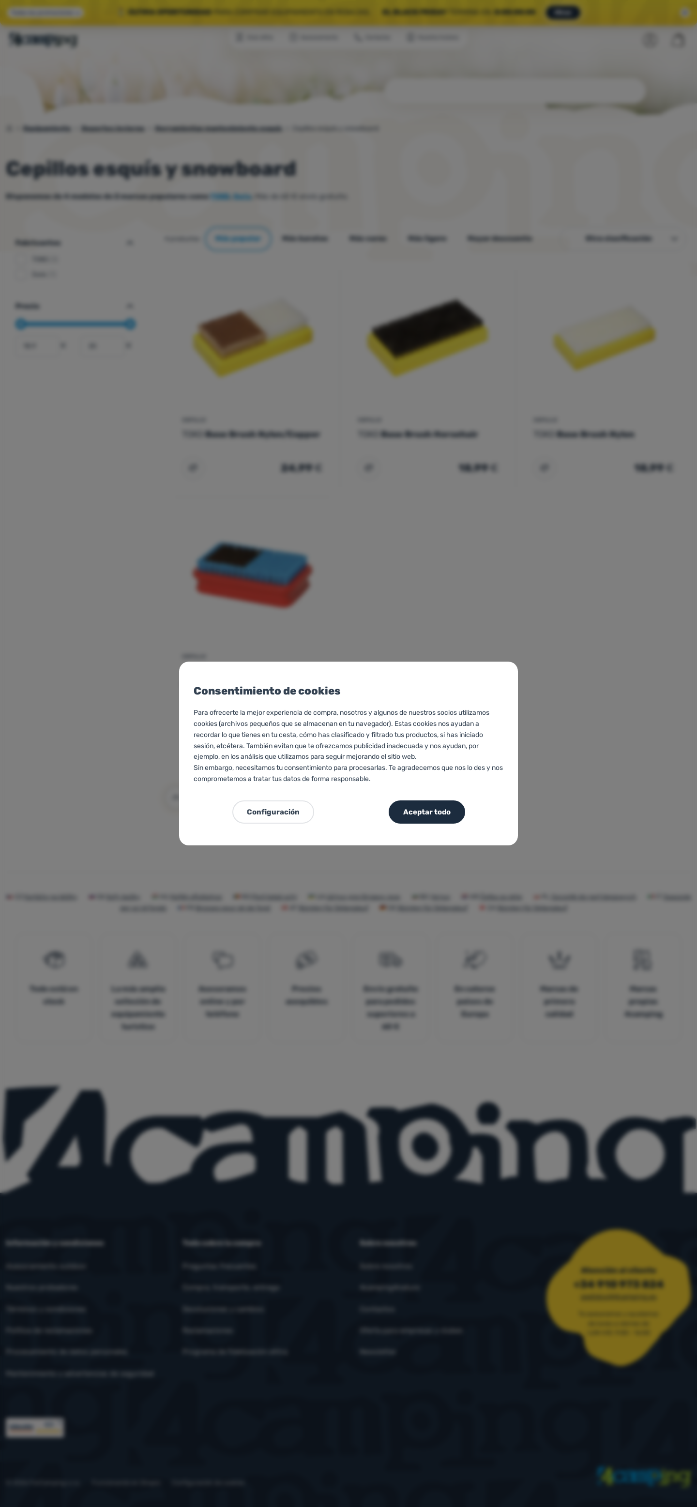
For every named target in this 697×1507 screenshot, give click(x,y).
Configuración (273, 812)
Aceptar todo (427, 812)
